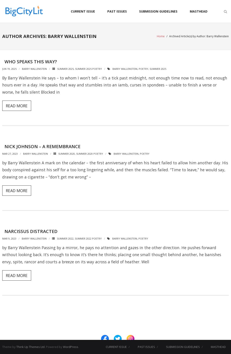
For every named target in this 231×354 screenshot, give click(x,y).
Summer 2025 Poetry (88, 68)
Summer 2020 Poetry (89, 153)
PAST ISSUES (117, 11)
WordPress (70, 347)
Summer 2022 (65, 238)
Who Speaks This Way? (30, 62)
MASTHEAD (198, 11)
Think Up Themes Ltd (30, 347)
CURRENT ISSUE (83, 11)
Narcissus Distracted (31, 231)
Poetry (143, 68)
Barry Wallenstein (34, 68)
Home (161, 36)
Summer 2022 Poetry (88, 238)
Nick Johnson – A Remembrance (42, 146)
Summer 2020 (66, 153)
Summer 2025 (65, 68)
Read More (17, 105)
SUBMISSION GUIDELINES (158, 11)
